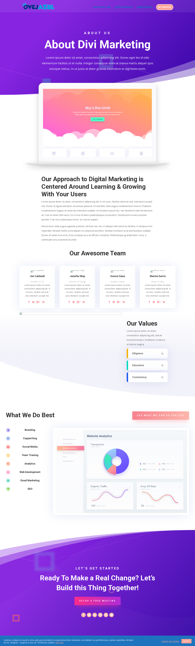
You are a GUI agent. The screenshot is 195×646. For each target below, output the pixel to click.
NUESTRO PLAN (102, 7)
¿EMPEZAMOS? (144, 7)
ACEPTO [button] (186, 641)
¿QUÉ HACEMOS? (123, 7)
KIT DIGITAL (164, 7)
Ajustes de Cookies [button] (170, 641)
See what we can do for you (160, 415)
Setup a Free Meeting (97, 601)
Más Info (59, 642)
